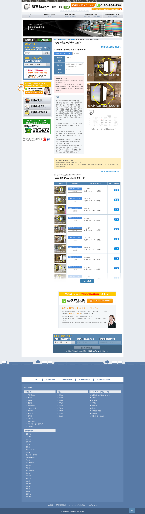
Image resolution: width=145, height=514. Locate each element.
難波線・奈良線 (30, 449)
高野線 (28, 468)
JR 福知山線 (29, 413)
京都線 (61, 400)
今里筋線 (94, 413)
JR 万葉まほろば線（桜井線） (35, 424)
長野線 (28, 486)
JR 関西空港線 (30, 421)
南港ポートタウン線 (98, 416)
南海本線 (28, 465)
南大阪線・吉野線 (31, 455)
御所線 (28, 489)
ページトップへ (132, 510)
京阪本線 (28, 442)
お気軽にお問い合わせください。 (98, 351)
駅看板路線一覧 (49, 15)
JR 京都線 (29, 400)
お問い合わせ (93, 505)
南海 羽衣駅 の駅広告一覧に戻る (111, 47)
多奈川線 (28, 478)
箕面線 (61, 411)
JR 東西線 (29, 403)
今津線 (61, 405)
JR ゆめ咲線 (29, 426)
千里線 (61, 413)
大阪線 (28, 452)
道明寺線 (28, 483)
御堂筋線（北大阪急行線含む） (101, 395)
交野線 (28, 444)
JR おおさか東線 (31, 408)
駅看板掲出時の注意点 (112, 15)
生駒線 (28, 491)
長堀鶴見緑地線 (96, 411)
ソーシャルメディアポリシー (78, 505)
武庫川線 (28, 439)
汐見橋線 (28, 497)
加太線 (28, 481)
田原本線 (28, 494)
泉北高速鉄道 (30, 470)
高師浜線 (28, 476)
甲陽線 (61, 408)
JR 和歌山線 (29, 418)
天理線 (28, 460)
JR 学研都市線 (30, 405)
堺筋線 (94, 408)
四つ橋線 (94, 400)
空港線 (28, 473)
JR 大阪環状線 (30, 395)
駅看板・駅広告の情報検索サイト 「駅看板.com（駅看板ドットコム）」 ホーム (30, 15)
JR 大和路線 (29, 411)
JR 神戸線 (29, 398)
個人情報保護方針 (61, 505)
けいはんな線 (30, 463)
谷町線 (94, 398)
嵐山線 (61, 416)
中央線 (94, 403)
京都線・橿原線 (30, 457)
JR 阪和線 (29, 416)
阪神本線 (28, 434)
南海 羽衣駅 (72, 39)
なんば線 (28, 436)
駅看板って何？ (70, 15)
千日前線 (94, 405)
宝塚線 (61, 398)
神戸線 (61, 395)
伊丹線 (61, 403)
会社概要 (50, 505)
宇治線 (28, 447)
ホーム (56, 39)
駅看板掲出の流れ (91, 15)
